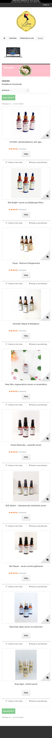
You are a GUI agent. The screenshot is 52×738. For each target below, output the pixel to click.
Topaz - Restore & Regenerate (26, 263)
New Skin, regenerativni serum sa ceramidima (26, 384)
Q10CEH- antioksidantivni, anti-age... (26, 142)
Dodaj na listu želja (15, 162)
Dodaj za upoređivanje (39, 162)
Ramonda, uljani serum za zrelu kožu (26, 627)
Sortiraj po (6, 90)
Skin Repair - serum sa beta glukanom (26, 566)
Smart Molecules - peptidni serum (26, 445)
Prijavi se (46, 5)
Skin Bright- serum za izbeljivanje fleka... (26, 202)
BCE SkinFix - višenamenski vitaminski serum (26, 505)
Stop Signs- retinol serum (26, 684)
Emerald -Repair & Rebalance (26, 324)
